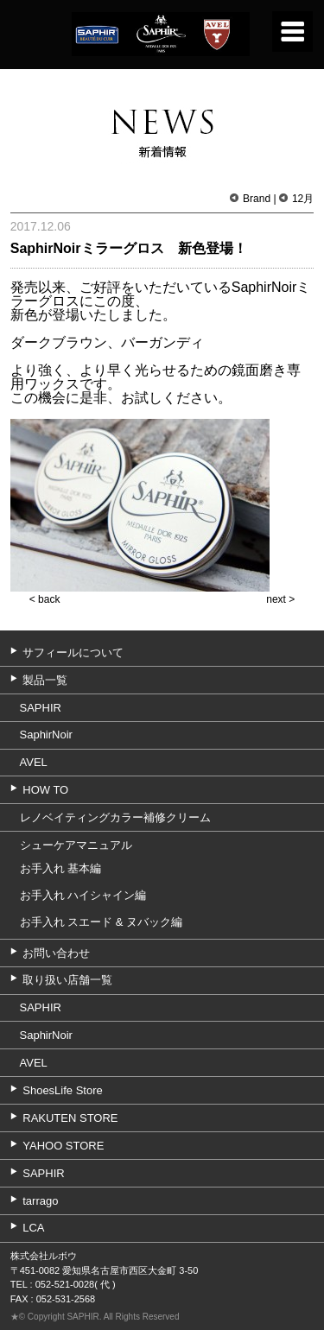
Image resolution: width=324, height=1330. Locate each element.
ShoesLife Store (62, 1090)
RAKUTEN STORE (70, 1118)
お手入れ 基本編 (61, 868)
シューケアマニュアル (76, 845)
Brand (256, 199)
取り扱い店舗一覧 (67, 979)
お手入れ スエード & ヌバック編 (101, 921)
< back (44, 599)
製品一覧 (44, 680)
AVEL (34, 762)
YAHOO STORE (63, 1145)
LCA (33, 1227)
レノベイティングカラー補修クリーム (115, 817)
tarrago (40, 1200)
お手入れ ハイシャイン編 (83, 895)
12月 (303, 199)
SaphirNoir (46, 734)
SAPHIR (40, 707)
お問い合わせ (56, 953)
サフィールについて (73, 652)
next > (280, 599)
